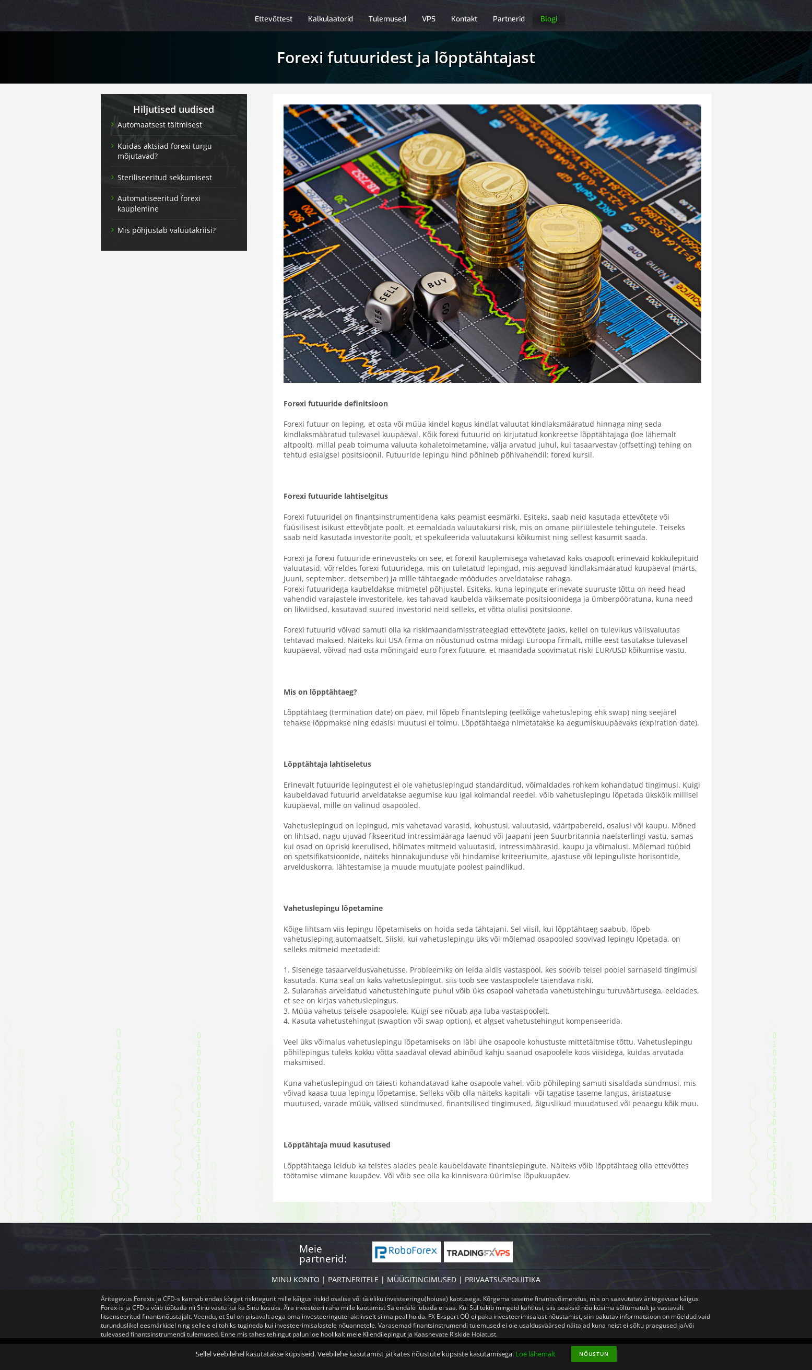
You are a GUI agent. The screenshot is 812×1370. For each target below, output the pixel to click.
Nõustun (594, 1353)
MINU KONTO (296, 1279)
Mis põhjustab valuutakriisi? (166, 230)
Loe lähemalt (535, 1354)
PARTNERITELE (353, 1279)
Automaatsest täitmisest (159, 125)
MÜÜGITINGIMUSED (421, 1279)
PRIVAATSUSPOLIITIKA (502, 1279)
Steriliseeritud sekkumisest (164, 177)
